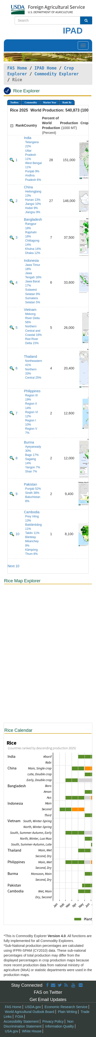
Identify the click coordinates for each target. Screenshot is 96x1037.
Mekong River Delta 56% (32, 318)
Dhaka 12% (32, 253)
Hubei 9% (31, 208)
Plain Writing (67, 1012)
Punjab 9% (32, 171)
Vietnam (30, 310)
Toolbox (14, 102)
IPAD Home (45, 68)
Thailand (30, 356)
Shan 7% (31, 471)
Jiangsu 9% (32, 212)
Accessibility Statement (21, 1021)
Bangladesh (33, 219)
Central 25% (33, 377)
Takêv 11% (32, 533)
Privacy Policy (53, 1021)
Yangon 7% (32, 467)
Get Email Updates (47, 999)
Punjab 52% (33, 488)
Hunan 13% (32, 199)
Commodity (31, 102)
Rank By (67, 102)
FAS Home (17, 68)
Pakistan (30, 484)
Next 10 (13, 566)
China (28, 187)
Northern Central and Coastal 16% (33, 330)
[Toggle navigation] (83, 45)
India (27, 138)
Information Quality (59, 1026)
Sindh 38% (32, 493)
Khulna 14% (33, 249)
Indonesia (31, 260)
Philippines (32, 391)
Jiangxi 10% (33, 204)
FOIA (19, 1017)
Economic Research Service (66, 1007)
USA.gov (11, 1031)
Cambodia (31, 512)
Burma (29, 442)
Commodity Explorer (56, 73)
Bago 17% (31, 455)
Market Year (49, 102)
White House (31, 1031)
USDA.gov (33, 1007)
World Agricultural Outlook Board (29, 1012)
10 (17, 534)
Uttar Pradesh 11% (30, 155)
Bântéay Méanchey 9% (31, 541)
